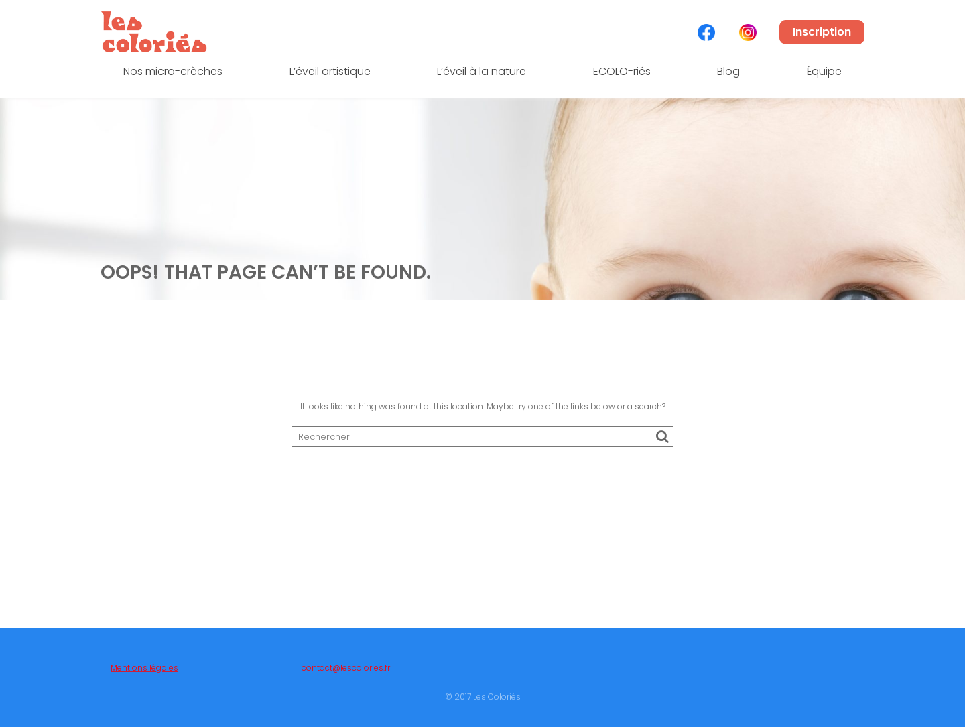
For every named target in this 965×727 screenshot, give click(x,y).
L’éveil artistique (330, 71)
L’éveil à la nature (481, 71)
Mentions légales (144, 671)
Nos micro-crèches (172, 71)
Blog (728, 71)
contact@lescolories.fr (346, 671)
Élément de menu (706, 32)
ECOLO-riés (622, 71)
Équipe (824, 71)
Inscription (822, 32)
